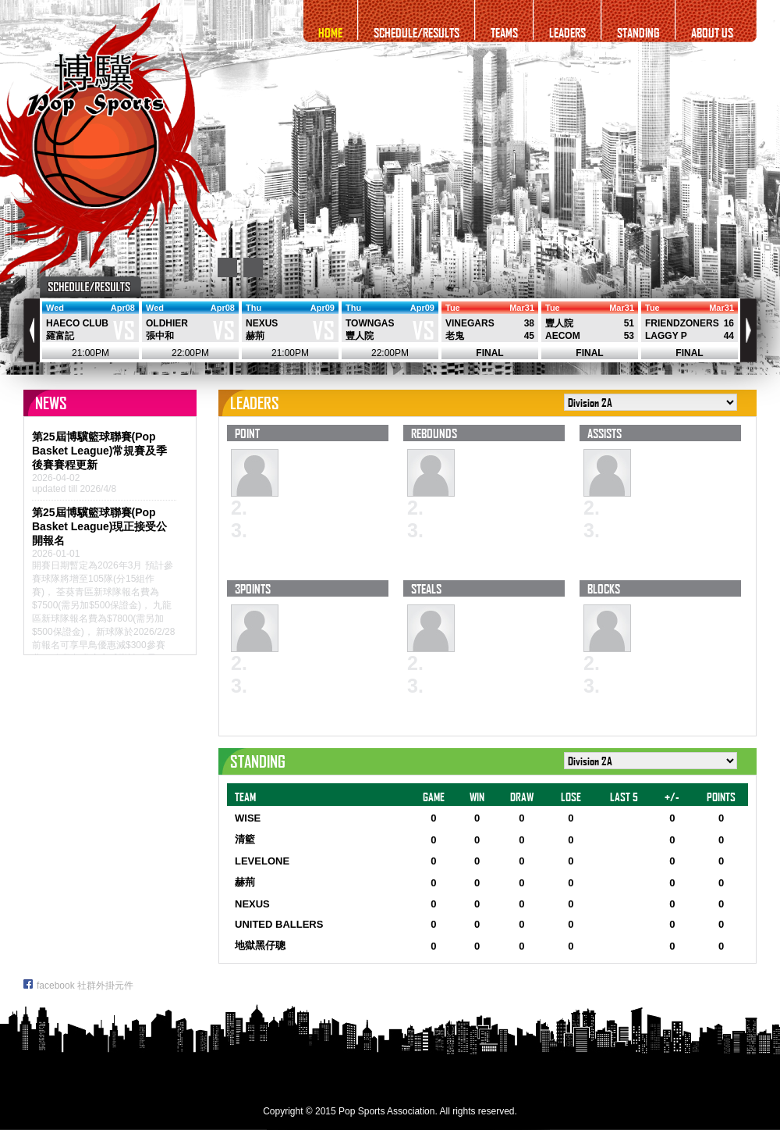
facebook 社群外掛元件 (78, 985)
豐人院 (360, 335)
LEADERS (567, 32)
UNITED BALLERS (279, 924)
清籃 (245, 839)
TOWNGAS (370, 323)
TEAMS (504, 32)
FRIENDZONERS (682, 323)
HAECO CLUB (77, 323)
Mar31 (521, 307)
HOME (330, 32)
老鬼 (454, 335)
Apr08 (123, 307)
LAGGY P (666, 335)
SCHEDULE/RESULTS (416, 32)
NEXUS (262, 323)
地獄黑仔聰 (260, 945)
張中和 (160, 335)
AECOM (562, 335)
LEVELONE (262, 861)
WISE (248, 818)
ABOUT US (712, 32)
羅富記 (60, 335)
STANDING (638, 32)
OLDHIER (167, 323)
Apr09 (322, 307)
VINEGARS (470, 323)
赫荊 (255, 335)
